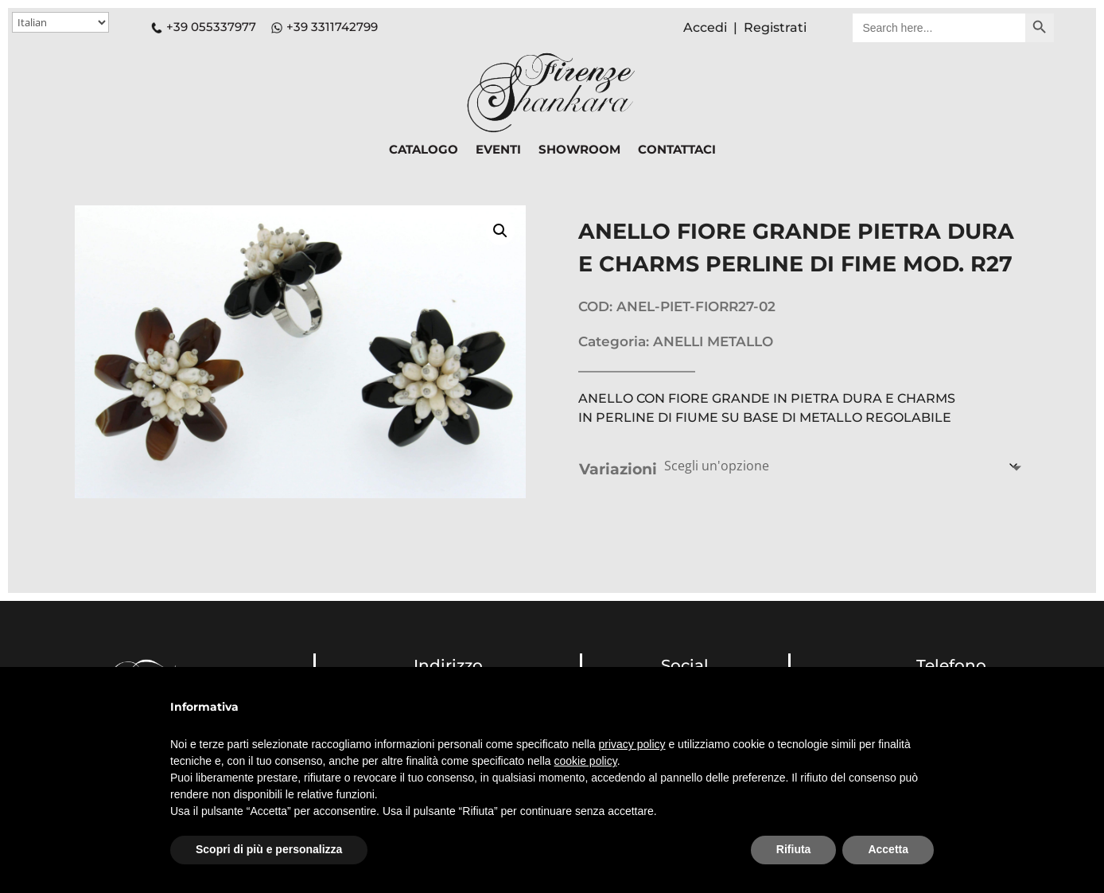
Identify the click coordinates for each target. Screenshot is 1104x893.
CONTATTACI (677, 150)
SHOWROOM (579, 150)
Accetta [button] (888, 849)
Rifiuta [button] (793, 849)
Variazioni (618, 469)
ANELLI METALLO (713, 341)
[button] (500, 230)
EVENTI (498, 150)
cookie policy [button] (585, 761)
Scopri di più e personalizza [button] (269, 849)
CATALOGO (423, 150)
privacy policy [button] (632, 744)
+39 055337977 (203, 26)
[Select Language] (60, 22)
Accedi (705, 27)
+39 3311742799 (332, 26)
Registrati (775, 27)
